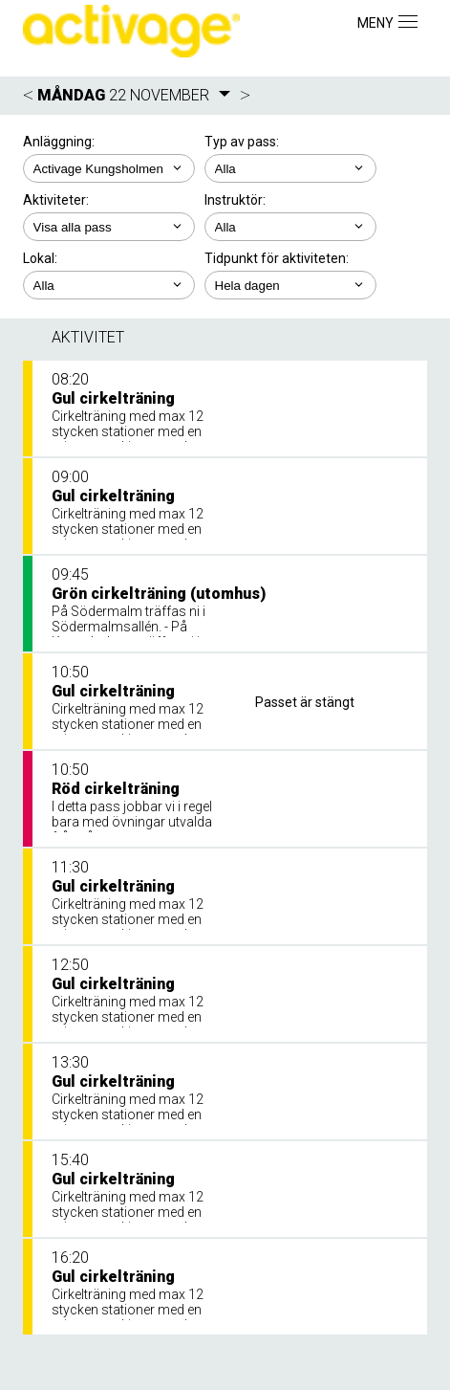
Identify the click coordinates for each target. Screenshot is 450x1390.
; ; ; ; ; (109, 226)
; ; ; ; (290, 226)
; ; (290, 168)
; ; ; (109, 285)
